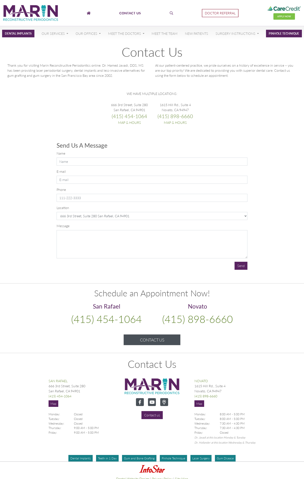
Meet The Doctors (125, 33)
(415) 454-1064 (129, 116)
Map (53, 403)
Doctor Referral (220, 13)
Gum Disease (225, 458)
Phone (61, 190)
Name (61, 153)
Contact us (152, 415)
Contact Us (152, 339)
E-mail (61, 171)
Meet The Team (165, 33)
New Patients (196, 33)
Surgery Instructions (236, 33)
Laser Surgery (201, 458)
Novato (201, 381)
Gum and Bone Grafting (139, 458)
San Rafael (58, 381)
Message (63, 226)
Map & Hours (129, 122)
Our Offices (87, 33)
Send (241, 266)
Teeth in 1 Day (107, 458)
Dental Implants (18, 33)
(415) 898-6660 (175, 116)
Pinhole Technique (284, 33)
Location (63, 208)
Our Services (54, 33)
